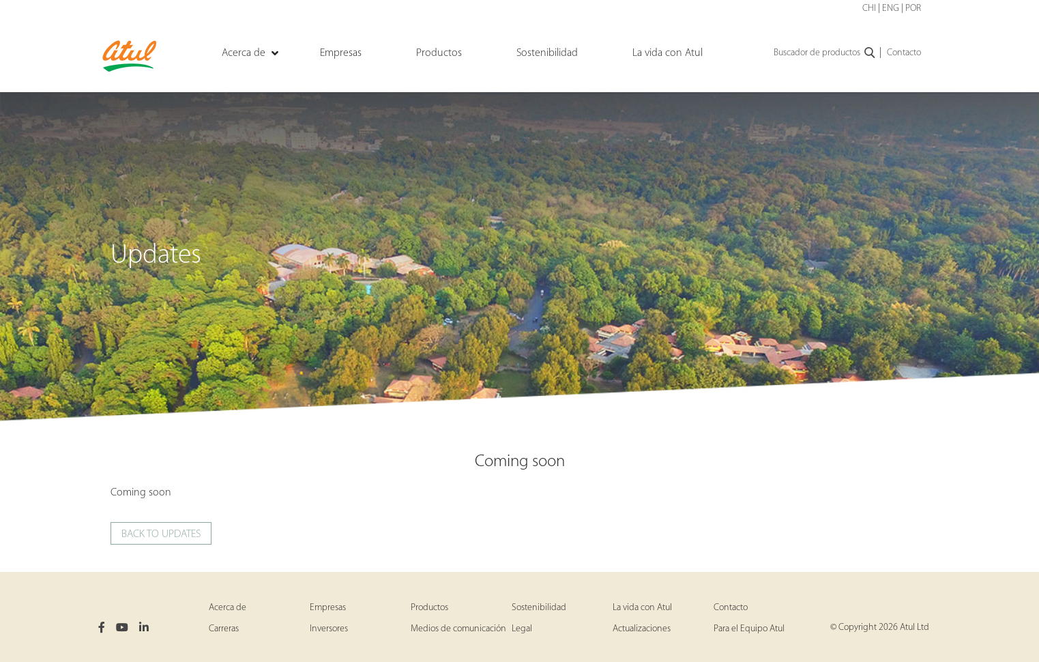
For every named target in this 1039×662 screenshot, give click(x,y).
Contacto (904, 53)
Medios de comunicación (458, 629)
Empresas (328, 608)
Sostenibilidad (539, 608)
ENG (890, 8)
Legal (522, 629)
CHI (869, 8)
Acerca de (227, 608)
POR (913, 8)
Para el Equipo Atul (749, 629)
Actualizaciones (642, 629)
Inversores (329, 629)
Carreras (224, 629)
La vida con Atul (642, 608)
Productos (429, 608)
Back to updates (161, 534)
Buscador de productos (825, 53)
